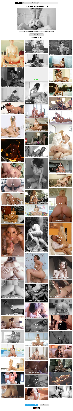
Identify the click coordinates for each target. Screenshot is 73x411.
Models (34, 3)
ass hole (36, 31)
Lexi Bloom (29, 31)
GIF (20, 31)
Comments (36, 34)
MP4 (24, 31)
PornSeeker (44, 405)
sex (53, 31)
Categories (26, 3)
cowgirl (41, 31)
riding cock (48, 31)
